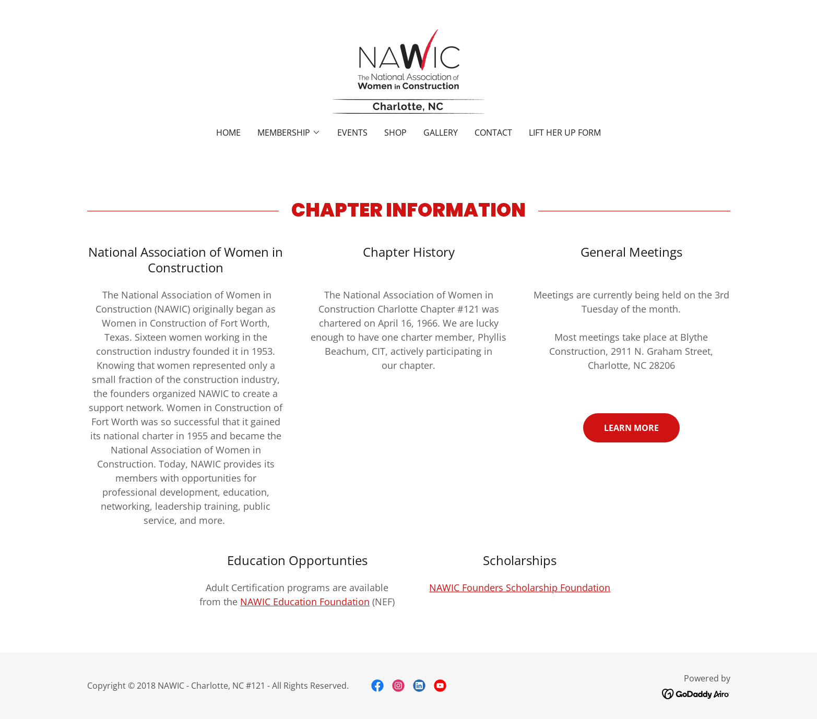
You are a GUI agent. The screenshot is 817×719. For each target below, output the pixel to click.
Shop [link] (395, 132)
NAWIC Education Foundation (305, 601)
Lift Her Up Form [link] (565, 132)
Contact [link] (493, 132)
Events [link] (352, 132)
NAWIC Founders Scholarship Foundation (519, 587)
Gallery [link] (440, 132)
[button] (289, 132)
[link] (408, 70)
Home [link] (228, 132)
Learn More (631, 428)
